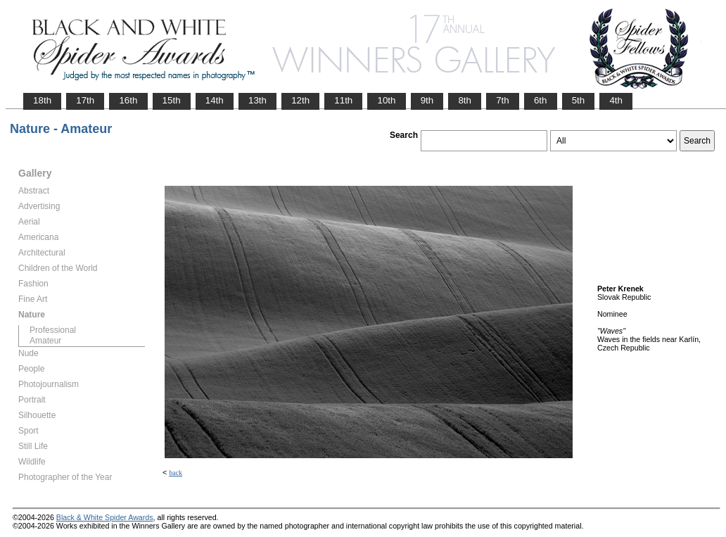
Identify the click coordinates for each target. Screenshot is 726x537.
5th (578, 100)
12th (300, 100)
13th (257, 100)
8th (464, 100)
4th (615, 100)
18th (42, 100)
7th (502, 100)
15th (172, 100)
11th (343, 100)
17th (85, 100)
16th (128, 100)
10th (386, 100)
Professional (53, 330)
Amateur (45, 341)
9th (427, 100)
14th (214, 100)
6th (540, 100)
